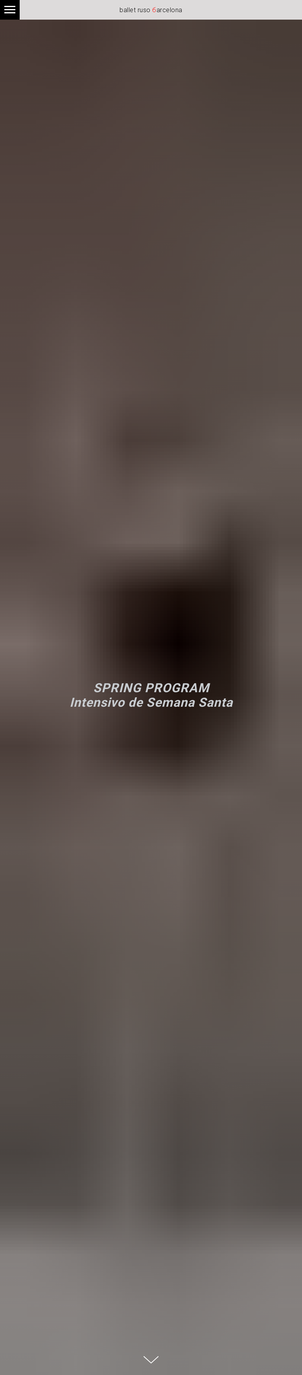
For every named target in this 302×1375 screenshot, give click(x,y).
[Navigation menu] (9, 10)
